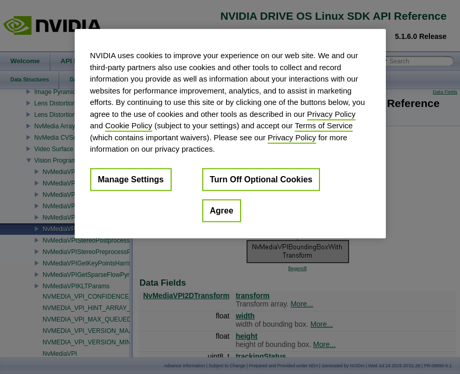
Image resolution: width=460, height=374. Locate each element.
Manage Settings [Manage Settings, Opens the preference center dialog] (131, 179)
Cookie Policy (128, 125)
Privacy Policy (331, 113)
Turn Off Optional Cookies (261, 179)
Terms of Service (324, 125)
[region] (230, 133)
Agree (221, 210)
